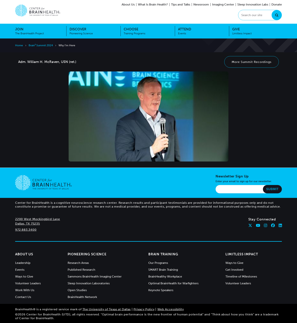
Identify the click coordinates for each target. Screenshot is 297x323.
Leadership (22, 263)
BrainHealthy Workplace (165, 276)
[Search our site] (260, 15)
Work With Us (24, 290)
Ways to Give (24, 276)
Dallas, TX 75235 (27, 223)
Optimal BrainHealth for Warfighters (173, 283)
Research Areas (78, 263)
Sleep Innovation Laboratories (89, 283)
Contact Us (23, 297)
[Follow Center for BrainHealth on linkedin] (280, 225)
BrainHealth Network (82, 297)
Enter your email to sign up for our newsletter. (244, 181)
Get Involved (234, 269)
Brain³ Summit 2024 (41, 45)
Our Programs (158, 263)
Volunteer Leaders (28, 283)
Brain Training (163, 254)
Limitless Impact (241, 254)
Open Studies (77, 290)
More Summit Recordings (251, 62)
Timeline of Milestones (241, 276)
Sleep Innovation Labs (252, 4)
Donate (276, 4)
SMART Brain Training (163, 269)
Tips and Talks (180, 4)
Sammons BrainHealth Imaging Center (95, 276)
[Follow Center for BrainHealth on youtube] (258, 225)
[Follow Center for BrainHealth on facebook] (273, 225)
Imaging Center (223, 4)
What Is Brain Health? (153, 4)
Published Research (81, 269)
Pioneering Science (87, 254)
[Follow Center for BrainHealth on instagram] (265, 225)
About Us (128, 4)
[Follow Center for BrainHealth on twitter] (250, 225)
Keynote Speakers (160, 290)
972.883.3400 (26, 229)
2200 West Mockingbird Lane (37, 219)
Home (19, 45)
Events (19, 269)
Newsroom (201, 4)
